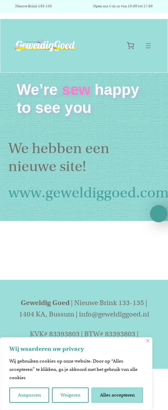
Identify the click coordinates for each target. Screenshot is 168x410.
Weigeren (70, 395)
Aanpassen (29, 395)
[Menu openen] (148, 46)
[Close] (147, 340)
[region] (76, 373)
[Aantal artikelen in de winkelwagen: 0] (130, 45)
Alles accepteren (117, 395)
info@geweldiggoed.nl (114, 314)
